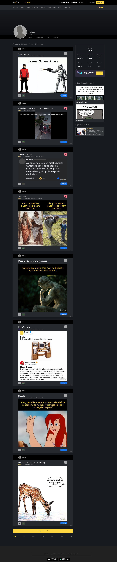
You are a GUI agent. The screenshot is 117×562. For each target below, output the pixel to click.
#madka (38, 262)
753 (24, 536)
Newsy (60, 7)
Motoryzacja (67, 7)
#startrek (42, 56)
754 (15, 536)
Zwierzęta (15, 7)
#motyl (34, 262)
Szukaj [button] (101, 7)
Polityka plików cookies (72, 554)
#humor (25, 110)
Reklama (53, 554)
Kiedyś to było (24, 327)
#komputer (33, 329)
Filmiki (19, 110)
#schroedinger (34, 56)
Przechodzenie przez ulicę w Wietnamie (35, 108)
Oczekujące (65, 2)
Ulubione (55, 37)
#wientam (33, 110)
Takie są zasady (25, 154)
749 (62, 536)
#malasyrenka (37, 397)
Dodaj (28, 2)
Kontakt (46, 554)
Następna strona (43, 531)
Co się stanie (23, 54)
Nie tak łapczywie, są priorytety (31, 462)
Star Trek (22, 196)
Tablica (30, 37)
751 (43, 536)
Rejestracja (100, 2)
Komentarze (40, 44)
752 (33, 536)
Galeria (28, 7)
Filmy (75, 2)
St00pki (21, 396)
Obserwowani (39, 37)
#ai (34, 464)
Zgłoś (71, 97)
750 (52, 536)
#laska (32, 156)
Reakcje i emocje (51, 7)
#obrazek (26, 56)
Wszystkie (17, 44)
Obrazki (25, 44)
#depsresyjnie (41, 156)
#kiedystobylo (41, 329)
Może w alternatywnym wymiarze (32, 261)
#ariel (42, 397)
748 (71, 536)
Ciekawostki (35, 7)
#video (28, 110)
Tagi (48, 37)
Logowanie (92, 2)
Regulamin (61, 554)
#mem (29, 56)
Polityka (43, 7)
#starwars (33, 198)
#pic (38, 56)
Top (82, 2)
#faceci (36, 156)
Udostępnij (64, 95)
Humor (22, 7)
